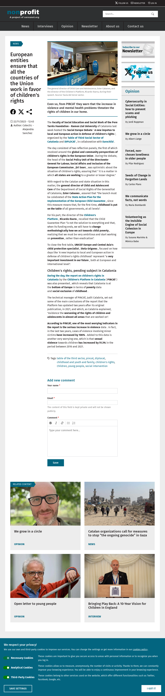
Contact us (136, 26)
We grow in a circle (137, 134)
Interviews (45, 26)
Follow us (123, 3)
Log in (154, 3)
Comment (52, 417)
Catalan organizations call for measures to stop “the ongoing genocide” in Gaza (117, 533)
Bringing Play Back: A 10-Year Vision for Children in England (117, 606)
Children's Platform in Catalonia (86, 279)
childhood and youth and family (75, 362)
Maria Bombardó (137, 205)
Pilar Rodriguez (136, 163)
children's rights (105, 362)
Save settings (18, 688)
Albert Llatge (135, 139)
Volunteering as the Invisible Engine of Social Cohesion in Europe (136, 224)
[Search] (130, 14)
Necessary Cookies (22, 657)
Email (50, 398)
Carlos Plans (135, 184)
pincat (90, 358)
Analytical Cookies (22, 667)
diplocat (100, 358)
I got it (151, 688)
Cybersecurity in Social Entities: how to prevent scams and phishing (136, 109)
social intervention (96, 366)
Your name (52, 385)
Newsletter (139, 3)
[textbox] (82, 441)
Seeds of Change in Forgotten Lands (138, 177)
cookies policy (140, 649)
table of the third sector (71, 358)
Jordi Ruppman (136, 122)
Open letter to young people (35, 604)
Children (62, 366)
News (25, 26)
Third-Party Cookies (22, 677)
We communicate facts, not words (136, 198)
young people (76, 366)
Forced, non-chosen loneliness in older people (137, 154)
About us (112, 26)
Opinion (67, 26)
